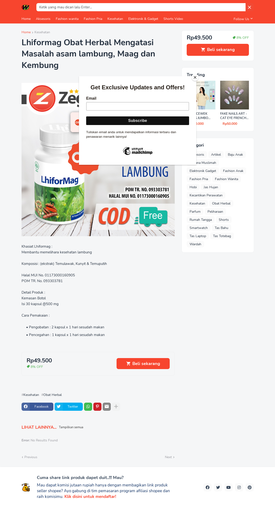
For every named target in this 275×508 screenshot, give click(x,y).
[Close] (195, 77)
